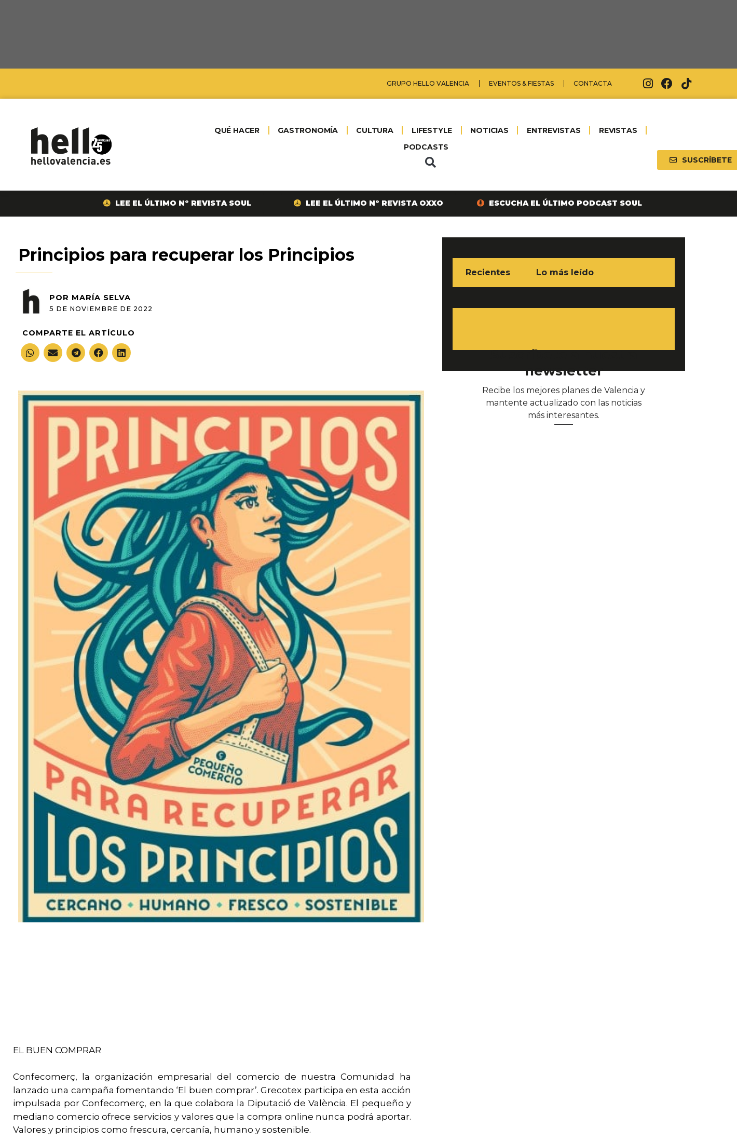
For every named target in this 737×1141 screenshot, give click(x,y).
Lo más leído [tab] (565, 272)
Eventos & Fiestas (521, 83)
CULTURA (374, 130)
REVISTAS (618, 130)
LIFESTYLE (432, 130)
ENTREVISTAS (554, 130)
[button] (430, 162)
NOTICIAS (489, 130)
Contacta (593, 83)
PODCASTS (426, 147)
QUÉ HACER (237, 130)
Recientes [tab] (488, 272)
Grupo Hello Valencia (428, 83)
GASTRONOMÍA (308, 130)
